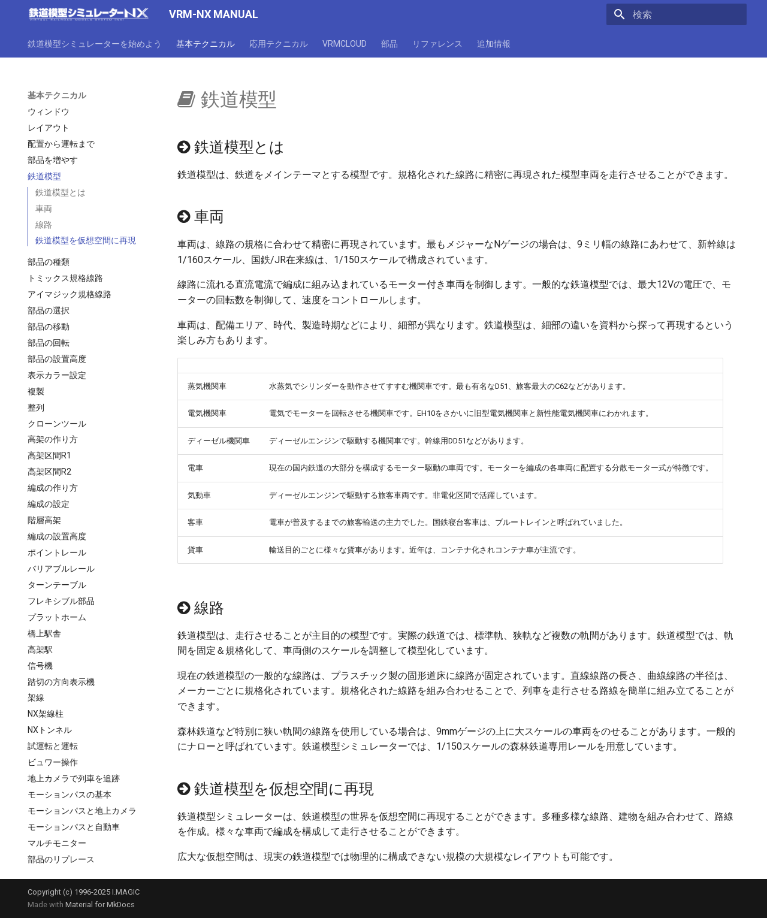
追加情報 (494, 44)
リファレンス (437, 44)
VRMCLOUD (344, 44)
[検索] (676, 14)
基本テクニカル (205, 44)
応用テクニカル (278, 44)
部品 (389, 44)
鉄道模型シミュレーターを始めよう (95, 44)
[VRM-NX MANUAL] (89, 14)
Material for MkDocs (100, 904)
